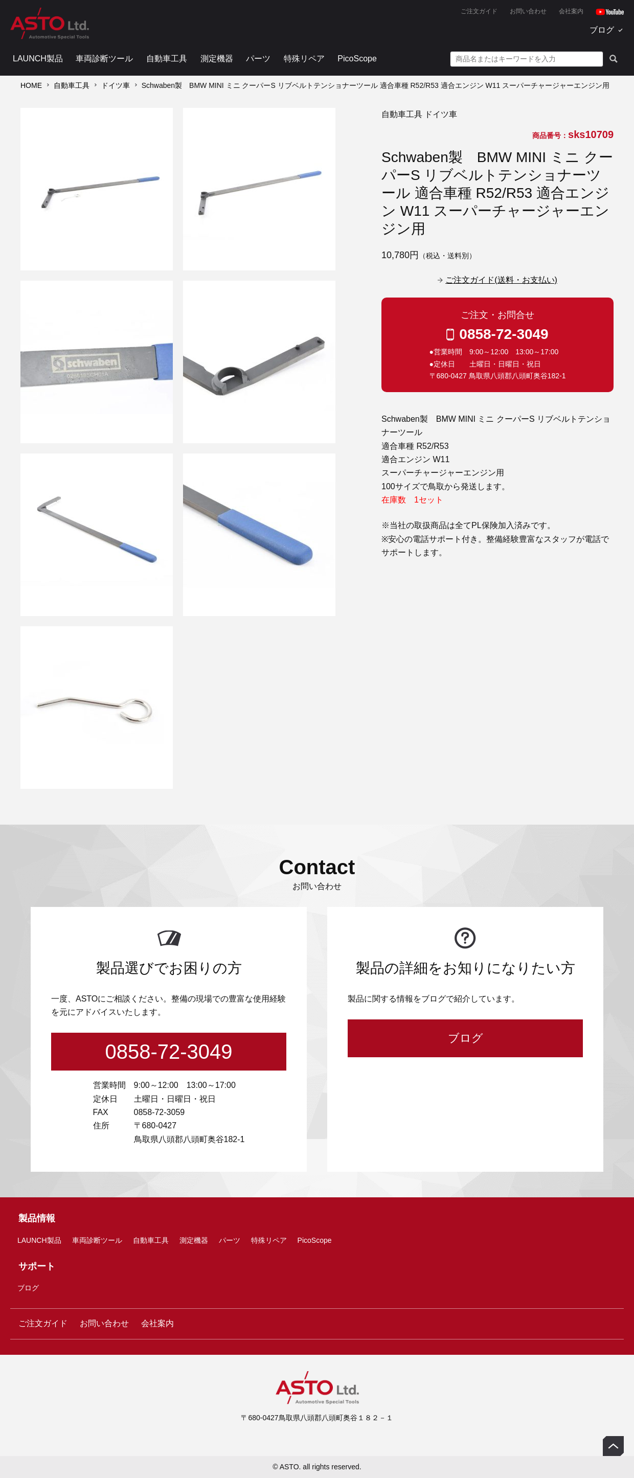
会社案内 (571, 11)
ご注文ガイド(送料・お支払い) (501, 280)
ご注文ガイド (479, 11)
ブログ (602, 30)
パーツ (258, 58)
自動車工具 (166, 58)
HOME (31, 85)
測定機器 (216, 58)
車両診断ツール (104, 58)
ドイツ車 (115, 85)
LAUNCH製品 (38, 58)
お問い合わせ (528, 11)
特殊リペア (304, 58)
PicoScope (357, 58)
